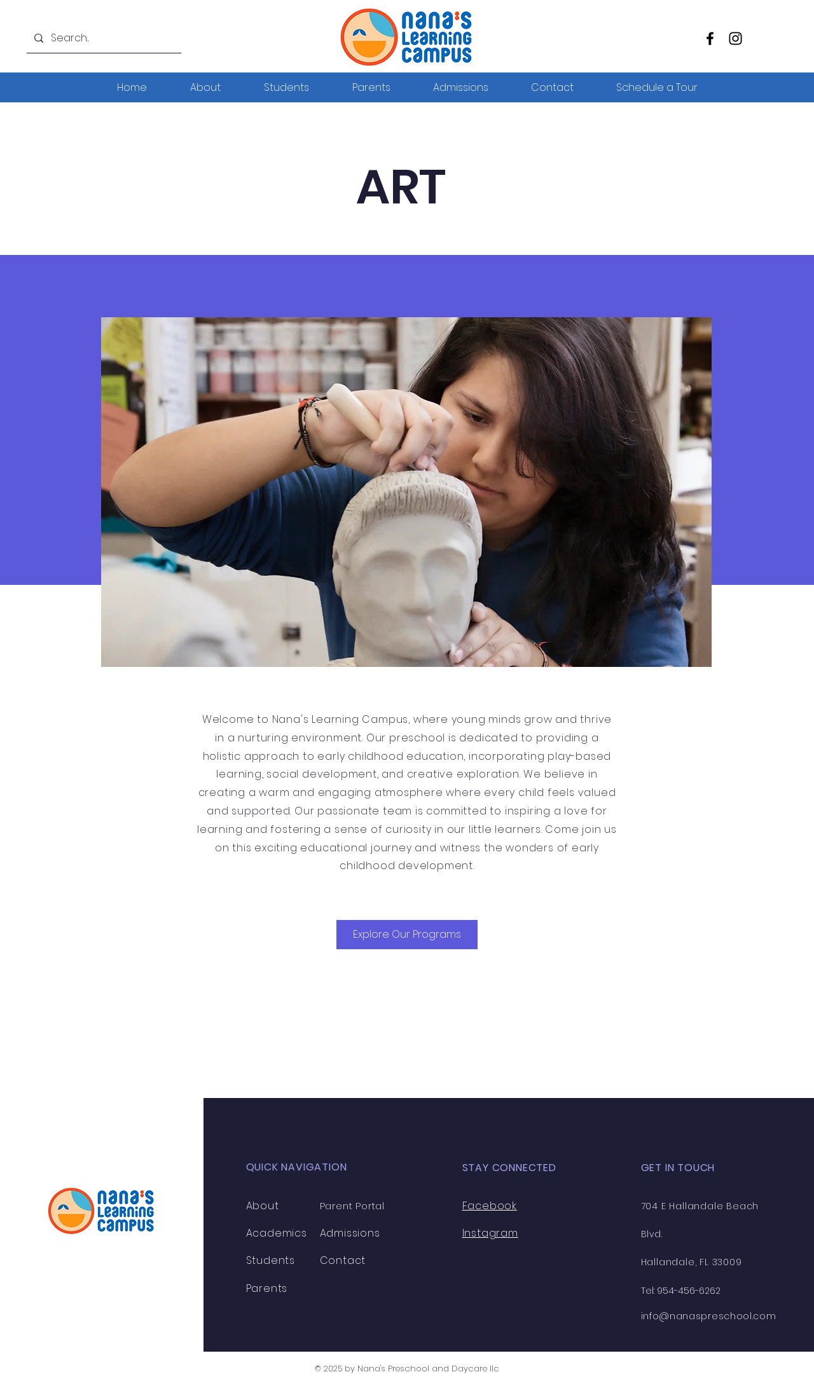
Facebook (489, 1205)
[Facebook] (710, 38)
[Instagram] (735, 38)
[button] (657, 87)
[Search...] (103, 38)
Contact (343, 1260)
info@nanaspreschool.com (708, 1316)
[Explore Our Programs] (407, 934)
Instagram (490, 1233)
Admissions (350, 1233)
